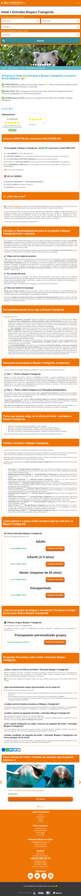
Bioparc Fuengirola (15, 206)
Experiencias (40, 817)
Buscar (40, 40)
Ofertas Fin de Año (40, 844)
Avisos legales (40, 833)
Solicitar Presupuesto (55, 642)
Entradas (41, 821)
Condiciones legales (40, 830)
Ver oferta (40, 799)
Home (4, 68)
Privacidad (40, 835)
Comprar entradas (55, 548)
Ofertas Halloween (40, 846)
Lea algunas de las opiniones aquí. (12, 127)
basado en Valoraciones (12, 126)
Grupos (40, 819)
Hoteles (40, 815)
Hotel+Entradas (13, 68)
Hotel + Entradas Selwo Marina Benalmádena (26, 790)
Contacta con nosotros (40, 856)
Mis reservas (40, 854)
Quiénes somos (40, 828)
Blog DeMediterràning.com (41, 842)
